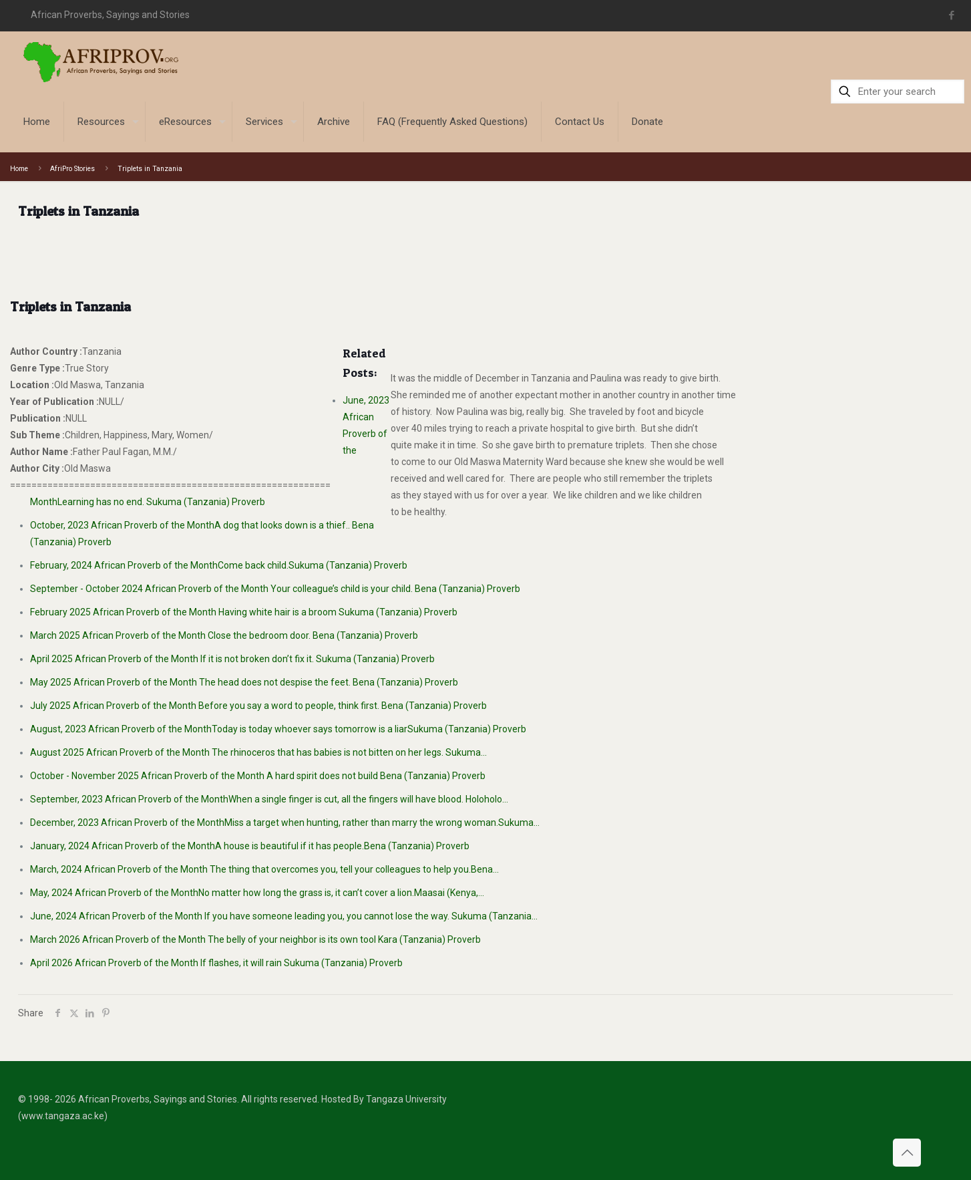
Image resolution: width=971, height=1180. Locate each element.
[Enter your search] (897, 92)
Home (19, 168)
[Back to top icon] (907, 1153)
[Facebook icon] (951, 15)
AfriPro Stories (72, 168)
